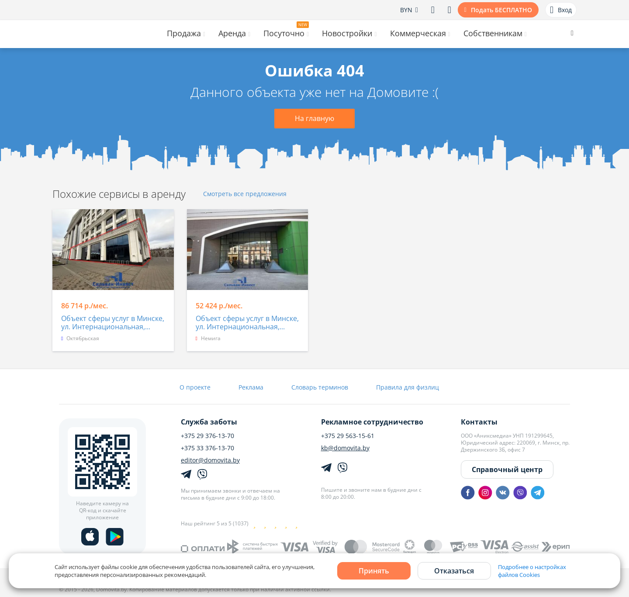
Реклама (250, 387)
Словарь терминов (319, 387)
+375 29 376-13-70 (207, 435)
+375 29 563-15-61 (347, 435)
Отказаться (454, 571)
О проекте (195, 387)
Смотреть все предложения (245, 194)
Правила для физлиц (407, 387)
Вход (561, 10)
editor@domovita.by (210, 460)
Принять (374, 571)
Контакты (479, 422)
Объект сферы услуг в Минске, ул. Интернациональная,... (112, 322)
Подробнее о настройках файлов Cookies (532, 571)
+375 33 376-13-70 (207, 448)
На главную (314, 118)
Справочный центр (507, 469)
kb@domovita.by (345, 448)
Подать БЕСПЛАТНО (501, 10)
